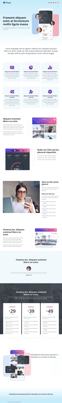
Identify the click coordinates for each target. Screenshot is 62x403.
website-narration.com (17, 401)
